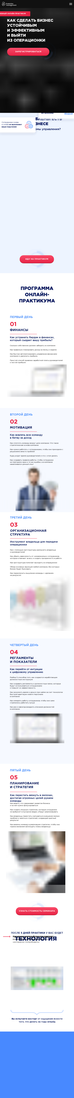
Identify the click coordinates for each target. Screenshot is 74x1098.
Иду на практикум (36, 259)
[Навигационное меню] (70, 4)
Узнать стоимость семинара (37, 911)
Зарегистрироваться (28, 52)
